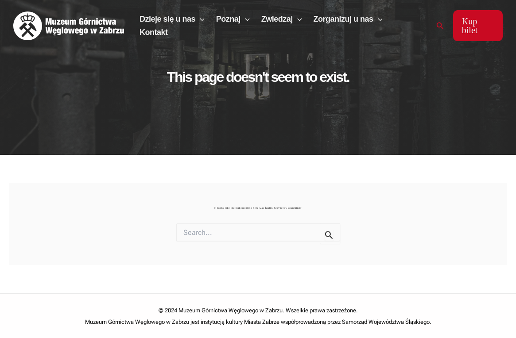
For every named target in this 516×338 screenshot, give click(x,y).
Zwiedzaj (281, 19)
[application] (200, 19)
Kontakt (154, 32)
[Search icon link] (440, 25)
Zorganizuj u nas (347, 19)
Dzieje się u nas (172, 19)
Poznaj (233, 19)
